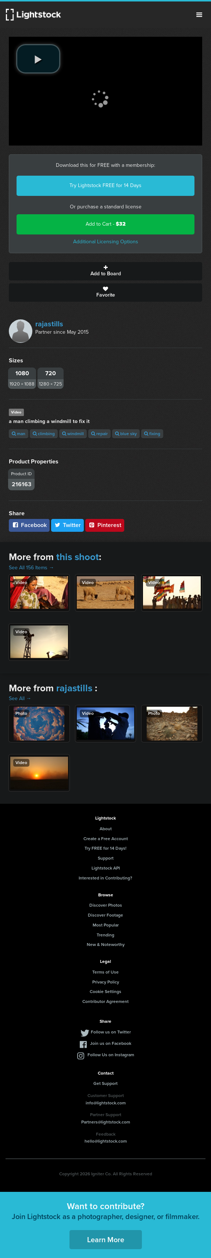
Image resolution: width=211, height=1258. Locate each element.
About (106, 828)
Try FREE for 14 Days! (105, 848)
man (18, 433)
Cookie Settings (105, 991)
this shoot (77, 557)
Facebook (29, 525)
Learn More (105, 1239)
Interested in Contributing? (105, 878)
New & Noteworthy (106, 944)
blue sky (126, 433)
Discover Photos (105, 905)
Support (106, 858)
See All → (20, 698)
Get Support (105, 1083)
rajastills (49, 323)
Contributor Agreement (105, 1001)
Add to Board (105, 271)
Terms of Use (105, 972)
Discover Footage (105, 915)
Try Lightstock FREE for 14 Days (105, 185)
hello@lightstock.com (106, 1141)
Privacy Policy (105, 982)
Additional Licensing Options (105, 241)
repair (99, 433)
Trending (105, 935)
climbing (44, 433)
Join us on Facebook (110, 1043)
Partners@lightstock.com (105, 1122)
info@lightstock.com (106, 1103)
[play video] (38, 59)
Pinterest (104, 525)
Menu (199, 15)
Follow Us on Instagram (110, 1054)
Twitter (67, 525)
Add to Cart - (106, 224)
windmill (73, 433)
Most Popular (106, 925)
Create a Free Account (105, 838)
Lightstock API (106, 868)
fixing (152, 433)
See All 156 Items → (31, 567)
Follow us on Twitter (111, 1032)
